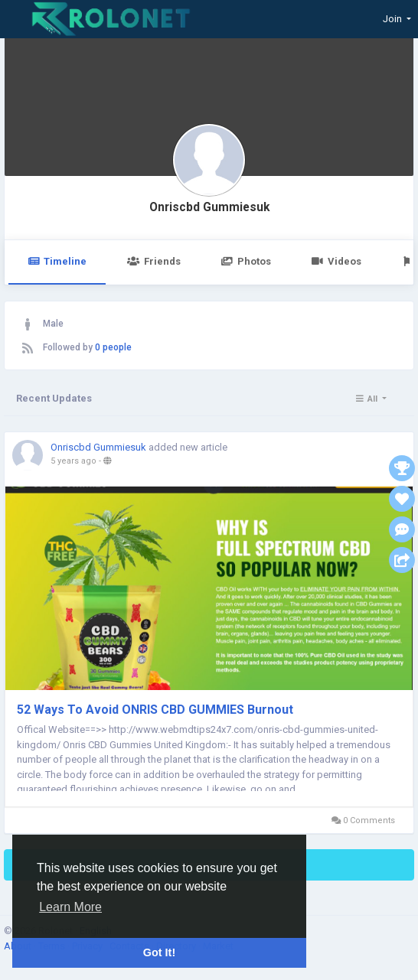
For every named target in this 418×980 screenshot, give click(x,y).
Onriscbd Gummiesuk (209, 207)
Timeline (57, 261)
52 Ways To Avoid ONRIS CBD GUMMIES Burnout (155, 709)
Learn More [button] (70, 906)
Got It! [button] (159, 952)
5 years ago (73, 461)
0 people (113, 347)
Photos (246, 261)
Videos (336, 261)
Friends (153, 261)
